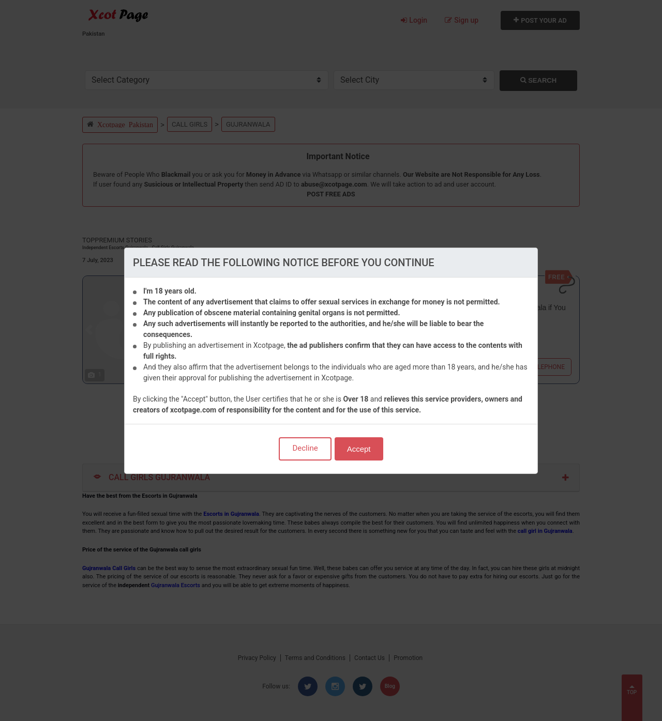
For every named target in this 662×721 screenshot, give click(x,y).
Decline (305, 448)
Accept (359, 448)
